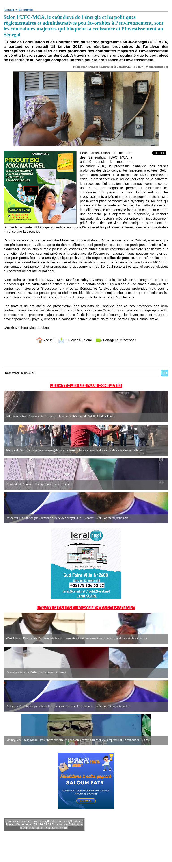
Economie (26, 9)
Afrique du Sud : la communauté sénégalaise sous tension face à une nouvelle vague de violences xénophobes (75, 450)
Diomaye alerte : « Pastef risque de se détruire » (36, 672)
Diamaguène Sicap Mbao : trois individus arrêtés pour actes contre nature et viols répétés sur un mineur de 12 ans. (77, 740)
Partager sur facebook (115, 340)
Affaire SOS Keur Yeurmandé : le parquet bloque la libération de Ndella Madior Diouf (60, 416)
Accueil (9, 9)
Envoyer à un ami (75, 340)
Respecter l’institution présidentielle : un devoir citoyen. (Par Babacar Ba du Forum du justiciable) (67, 518)
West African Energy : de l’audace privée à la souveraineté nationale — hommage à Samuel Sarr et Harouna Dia (76, 638)
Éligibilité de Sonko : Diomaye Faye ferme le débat (38, 484)
